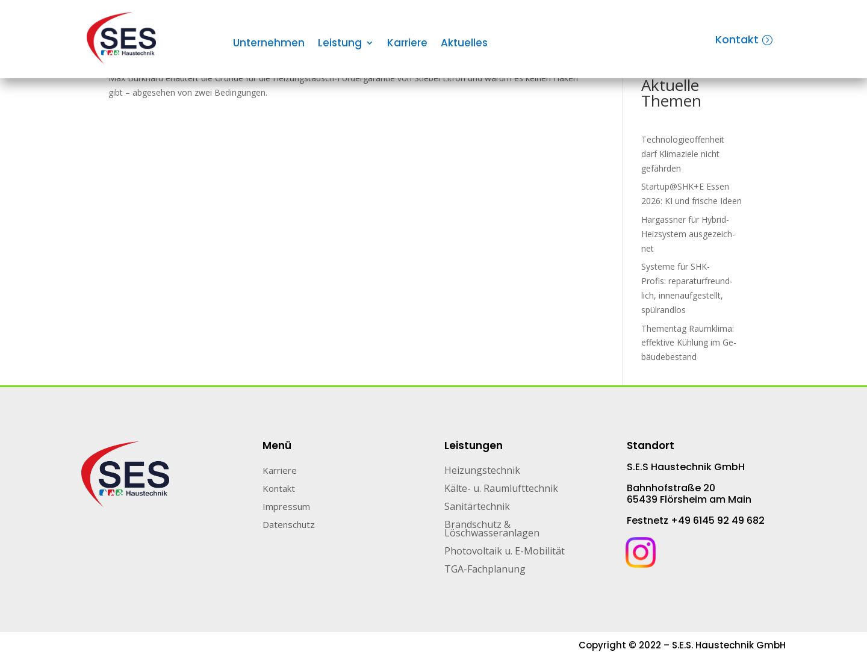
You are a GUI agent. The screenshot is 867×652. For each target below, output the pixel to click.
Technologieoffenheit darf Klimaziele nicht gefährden (682, 154)
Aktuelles (464, 44)
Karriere (407, 44)
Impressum (286, 507)
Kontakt (737, 39)
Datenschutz (289, 525)
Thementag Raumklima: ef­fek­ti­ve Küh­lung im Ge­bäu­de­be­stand (688, 343)
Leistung (340, 44)
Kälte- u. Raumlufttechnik (501, 489)
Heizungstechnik (482, 471)
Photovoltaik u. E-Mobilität (504, 552)
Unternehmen (269, 44)
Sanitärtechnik (477, 507)
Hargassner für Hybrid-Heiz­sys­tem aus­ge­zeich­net (688, 234)
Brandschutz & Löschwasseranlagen (491, 529)
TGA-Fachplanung (485, 570)
